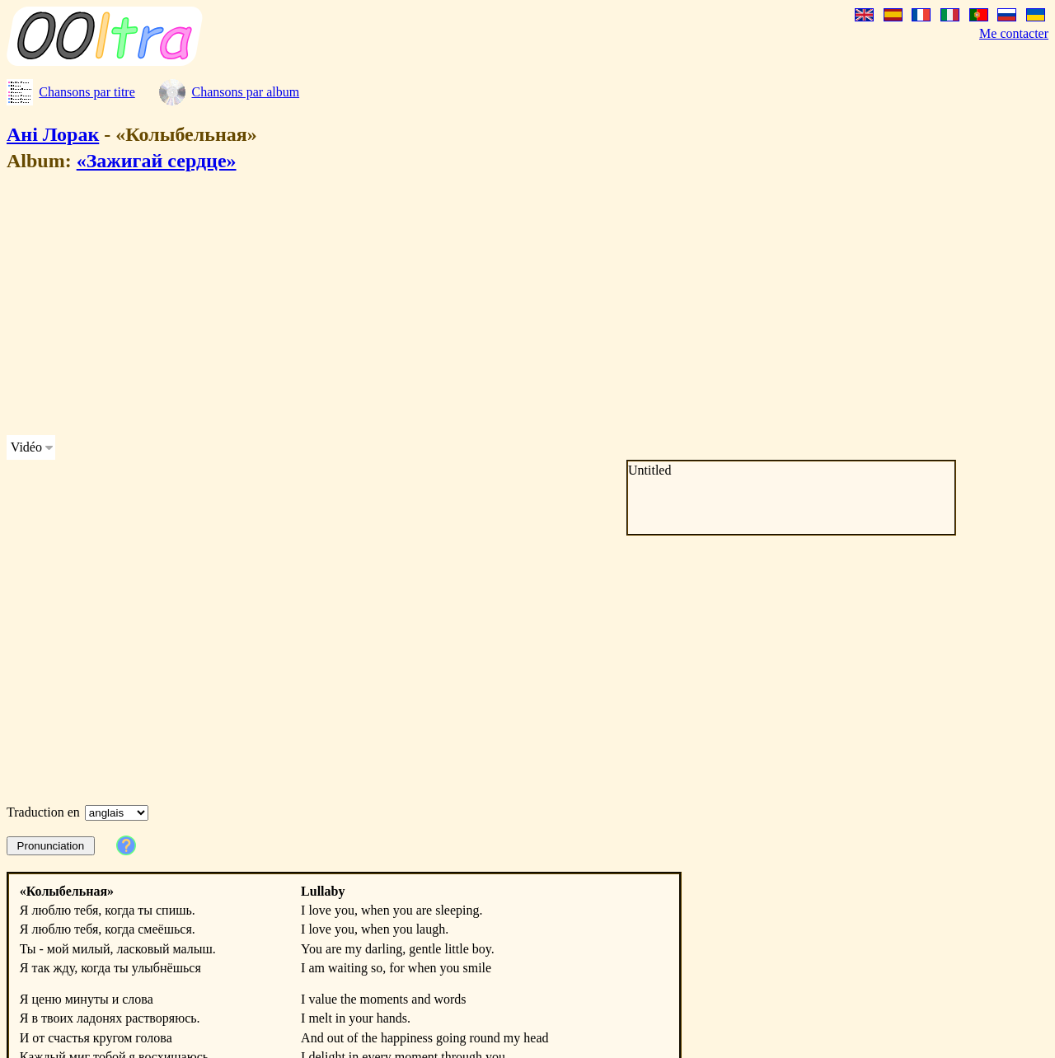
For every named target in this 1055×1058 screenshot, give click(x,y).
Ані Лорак (53, 134)
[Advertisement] (501, 306)
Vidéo (26, 447)
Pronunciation (51, 846)
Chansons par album (245, 92)
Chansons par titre (86, 92)
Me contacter (1013, 33)
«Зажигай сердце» (157, 160)
